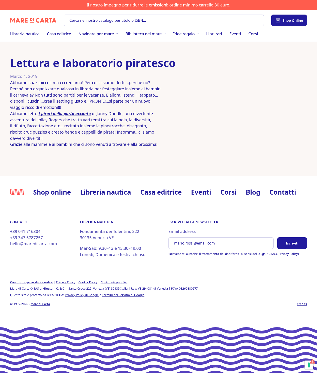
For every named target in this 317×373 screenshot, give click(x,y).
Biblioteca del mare (145, 34)
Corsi (253, 34)
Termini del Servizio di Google (123, 295)
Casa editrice (59, 34)
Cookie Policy (87, 282)
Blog (253, 192)
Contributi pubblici (114, 282)
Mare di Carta (40, 304)
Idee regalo (186, 34)
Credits (302, 304)
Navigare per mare (98, 34)
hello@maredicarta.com (33, 243)
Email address (182, 231)
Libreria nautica (24, 34)
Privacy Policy (288, 254)
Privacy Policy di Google (82, 295)
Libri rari (214, 34)
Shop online (52, 192)
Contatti (282, 192)
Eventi (235, 34)
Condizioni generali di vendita (31, 282)
